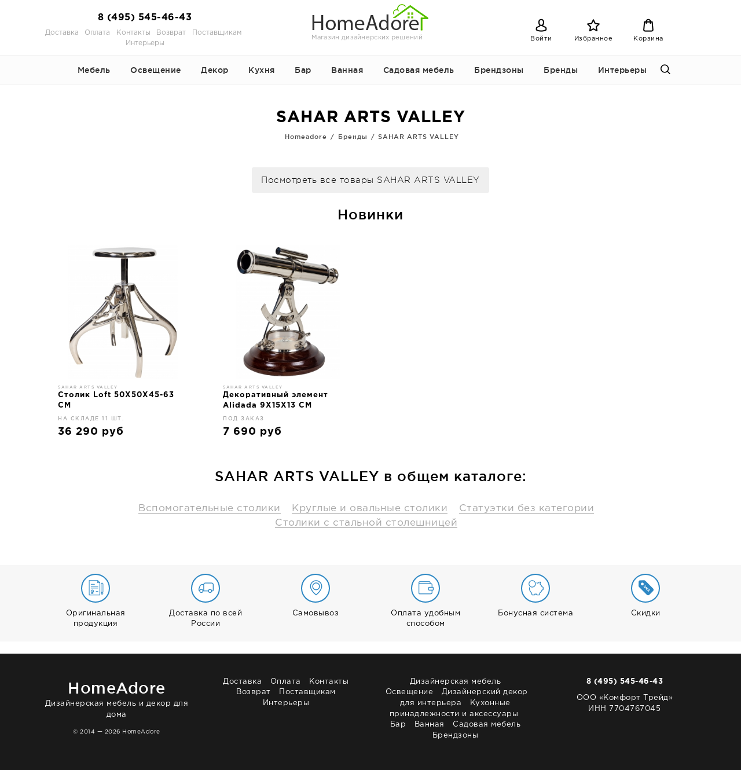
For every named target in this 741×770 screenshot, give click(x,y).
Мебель (94, 70)
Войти (541, 39)
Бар (303, 70)
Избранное (593, 39)
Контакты (133, 33)
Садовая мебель (418, 70)
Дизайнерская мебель (455, 682)
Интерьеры (145, 43)
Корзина (648, 39)
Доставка (62, 33)
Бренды (561, 70)
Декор (215, 70)
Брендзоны (499, 70)
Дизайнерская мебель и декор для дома (117, 697)
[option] (123, 346)
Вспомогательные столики (209, 508)
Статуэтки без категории (527, 508)
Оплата (97, 33)
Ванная (347, 70)
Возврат (171, 33)
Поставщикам (216, 33)
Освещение (155, 70)
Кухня (261, 70)
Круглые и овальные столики (369, 508)
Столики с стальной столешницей (366, 523)
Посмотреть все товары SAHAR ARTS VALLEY (370, 180)
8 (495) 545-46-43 (145, 17)
